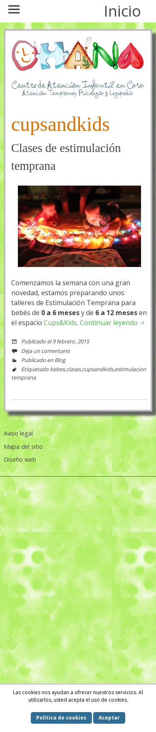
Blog (59, 360)
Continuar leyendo (113, 322)
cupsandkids (97, 369)
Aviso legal (18, 433)
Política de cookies (61, 717)
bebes (57, 369)
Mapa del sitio (23, 446)
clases (73, 369)
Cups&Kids (60, 322)
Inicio (122, 11)
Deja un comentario (45, 351)
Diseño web (20, 459)
